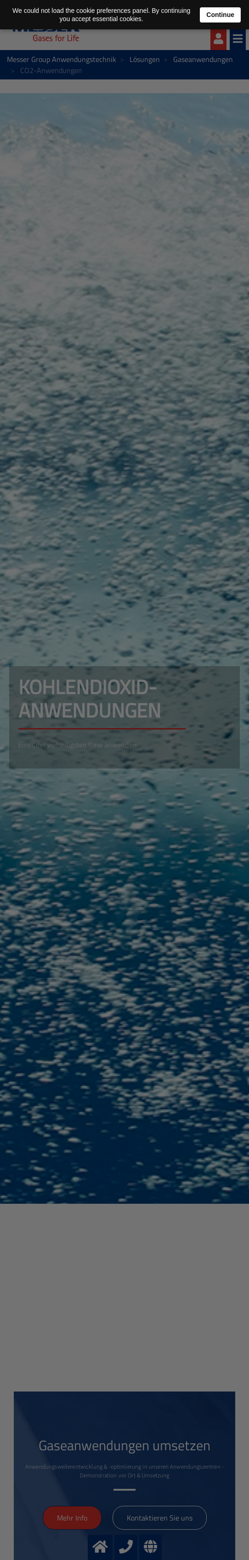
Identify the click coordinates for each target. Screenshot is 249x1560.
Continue (220, 14)
